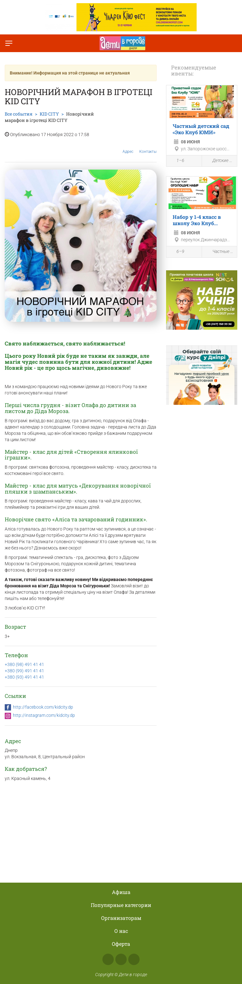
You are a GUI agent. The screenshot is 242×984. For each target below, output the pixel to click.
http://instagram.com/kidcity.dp (44, 715)
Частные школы (219, 251)
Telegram (134, 959)
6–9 (177, 252)
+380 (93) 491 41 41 (24, 677)
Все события (18, 114)
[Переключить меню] (9, 43)
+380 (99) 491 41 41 (24, 670)
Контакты (148, 147)
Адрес (128, 147)
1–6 (177, 161)
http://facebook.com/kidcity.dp (43, 707)
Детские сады (219, 161)
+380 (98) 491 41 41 (24, 664)
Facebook (108, 959)
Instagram (121, 959)
